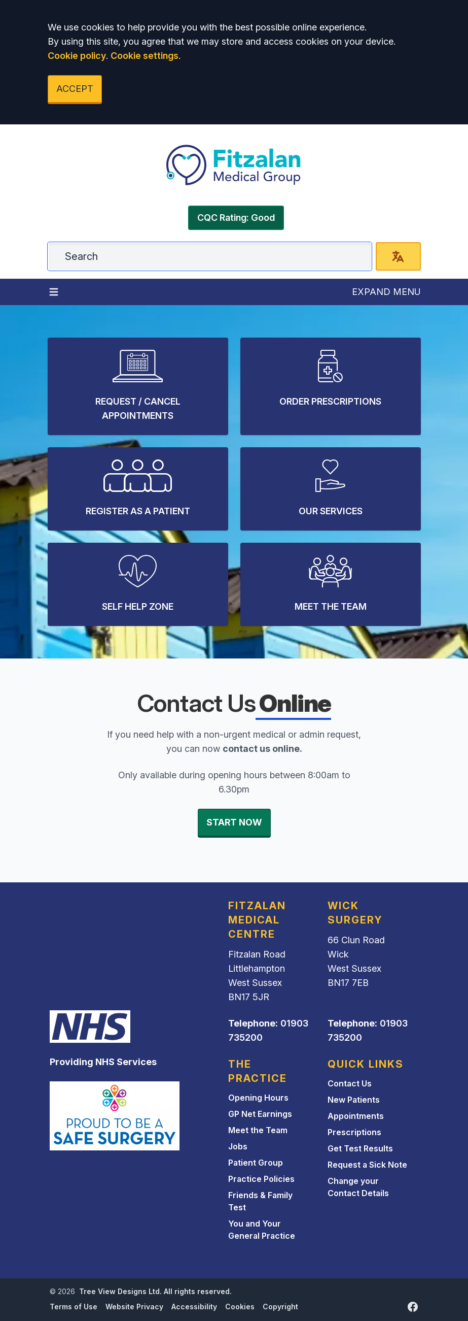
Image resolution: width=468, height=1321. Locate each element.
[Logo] (234, 165)
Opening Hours (258, 1098)
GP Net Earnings (260, 1114)
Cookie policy (77, 55)
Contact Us (350, 1083)
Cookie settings (144, 55)
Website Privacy (134, 1306)
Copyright (280, 1306)
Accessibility (194, 1306)
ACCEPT (74, 88)
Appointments (356, 1116)
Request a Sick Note (367, 1165)
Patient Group (255, 1163)
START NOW (234, 822)
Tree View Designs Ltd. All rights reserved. (155, 1291)
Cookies (240, 1306)
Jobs (237, 1146)
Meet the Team (257, 1130)
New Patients (354, 1100)
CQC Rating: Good (236, 217)
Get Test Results (360, 1148)
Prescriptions (354, 1132)
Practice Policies (261, 1179)
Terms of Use (73, 1306)
